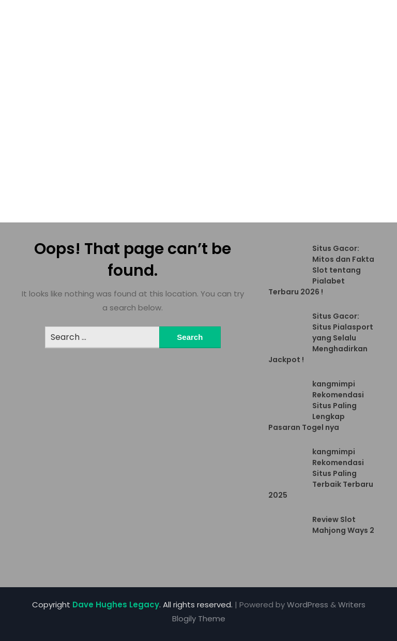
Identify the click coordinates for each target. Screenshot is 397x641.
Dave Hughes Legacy (115, 604)
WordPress (307, 604)
